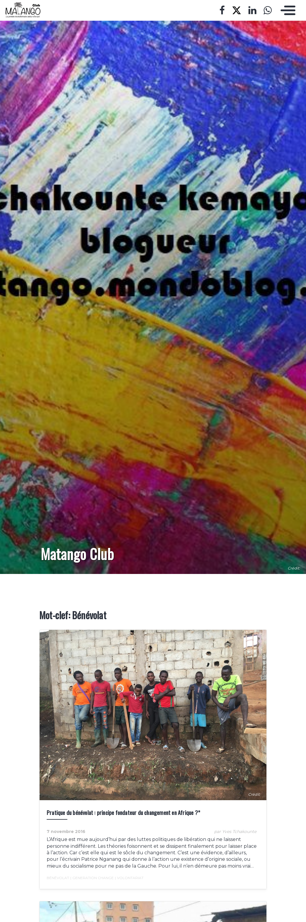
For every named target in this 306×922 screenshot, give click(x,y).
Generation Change (92, 878)
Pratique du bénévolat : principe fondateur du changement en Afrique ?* (123, 812)
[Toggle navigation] (286, 10)
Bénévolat (58, 878)
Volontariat (129, 878)
